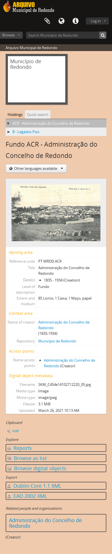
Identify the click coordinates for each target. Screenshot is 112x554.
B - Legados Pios (25, 131)
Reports (19, 448)
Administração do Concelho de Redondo (45, 523)
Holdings (15, 114)
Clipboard (47, 21)
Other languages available (38, 168)
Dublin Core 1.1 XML (34, 485)
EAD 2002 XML (27, 496)
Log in (96, 20)
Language (61, 21)
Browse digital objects (36, 468)
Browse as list (27, 458)
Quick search (37, 114)
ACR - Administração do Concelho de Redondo (50, 123)
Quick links (75, 21)
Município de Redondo (57, 341)
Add (15, 430)
